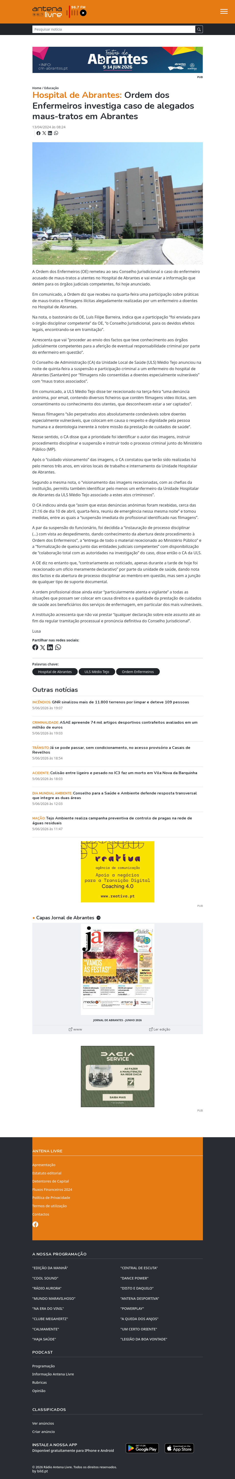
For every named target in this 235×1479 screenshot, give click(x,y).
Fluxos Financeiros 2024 (52, 1189)
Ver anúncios (43, 1423)
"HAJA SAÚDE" (44, 1339)
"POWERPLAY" (132, 1308)
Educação (51, 88)
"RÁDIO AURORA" (47, 1288)
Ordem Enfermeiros (138, 671)
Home (36, 88)
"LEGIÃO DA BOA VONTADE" (144, 1339)
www (75, 1029)
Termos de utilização (49, 1206)
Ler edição (159, 1029)
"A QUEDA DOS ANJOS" (140, 1318)
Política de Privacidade (51, 1197)
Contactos (40, 1214)
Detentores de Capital (50, 1181)
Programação (43, 1366)
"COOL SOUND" (45, 1278)
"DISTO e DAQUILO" (137, 1288)
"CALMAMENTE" (45, 1329)
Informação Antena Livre (53, 1374)
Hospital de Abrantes (55, 671)
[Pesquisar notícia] (113, 29)
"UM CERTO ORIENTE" (139, 1329)
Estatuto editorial (47, 1173)
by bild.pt (40, 1471)
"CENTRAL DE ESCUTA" (139, 1268)
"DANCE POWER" (135, 1278)
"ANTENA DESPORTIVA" (140, 1298)
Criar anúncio (43, 1431)
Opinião (39, 1390)
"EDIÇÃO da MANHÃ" (50, 1268)
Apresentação (44, 1164)
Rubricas (39, 1382)
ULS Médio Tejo (97, 671)
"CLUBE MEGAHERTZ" (50, 1318)
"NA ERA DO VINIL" (48, 1308)
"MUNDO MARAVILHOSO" (53, 1298)
